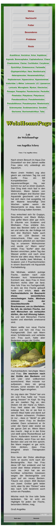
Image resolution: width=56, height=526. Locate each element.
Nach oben (17, 518)
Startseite (36, 518)
